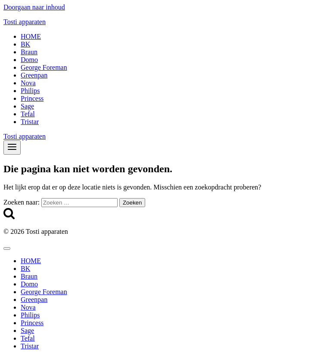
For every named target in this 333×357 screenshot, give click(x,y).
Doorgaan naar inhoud (34, 7)
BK (25, 44)
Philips (30, 90)
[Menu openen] (12, 147)
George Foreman (44, 67)
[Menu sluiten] (6, 248)
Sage (27, 106)
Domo (29, 59)
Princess (32, 98)
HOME (31, 36)
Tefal (28, 114)
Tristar (30, 121)
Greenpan (34, 75)
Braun (29, 52)
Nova (28, 83)
